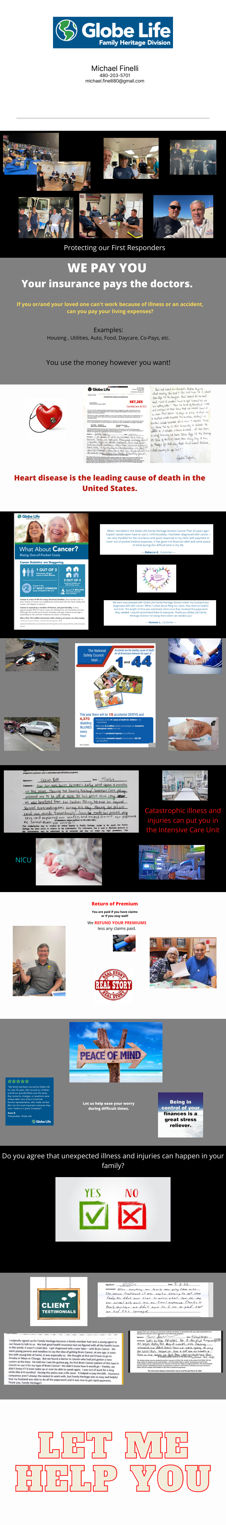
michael (93, 81)
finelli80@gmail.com (123, 81)
